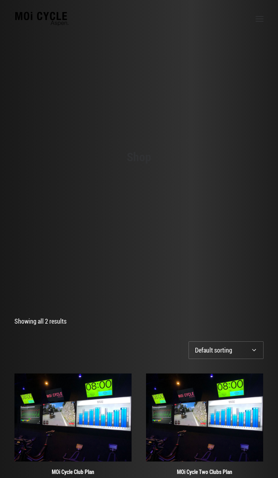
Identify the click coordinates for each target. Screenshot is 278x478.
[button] (259, 19)
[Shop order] (226, 305)
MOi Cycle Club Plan (73, 427)
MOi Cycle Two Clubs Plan (204, 427)
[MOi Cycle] (41, 19)
